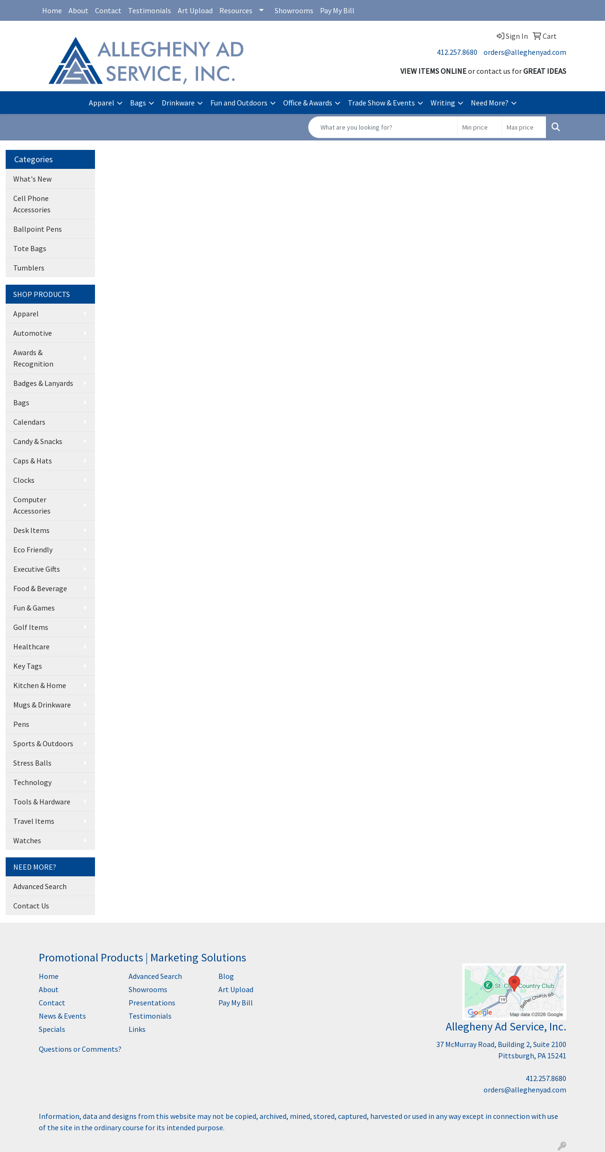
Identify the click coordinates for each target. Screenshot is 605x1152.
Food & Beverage (40, 588)
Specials (52, 1029)
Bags (138, 102)
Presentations (152, 1002)
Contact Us (31, 905)
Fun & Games (34, 607)
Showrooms (294, 10)
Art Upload (195, 10)
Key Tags (27, 666)
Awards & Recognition (33, 358)
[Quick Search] (383, 127)
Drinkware (178, 102)
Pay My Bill (337, 10)
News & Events (62, 1016)
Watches (27, 840)
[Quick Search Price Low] (479, 127)
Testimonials (149, 10)
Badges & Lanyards (43, 383)
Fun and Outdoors (239, 102)
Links (137, 1029)
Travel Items (33, 821)
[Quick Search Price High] (523, 127)
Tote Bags (29, 248)
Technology (32, 782)
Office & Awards (307, 102)
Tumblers (28, 267)
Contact (108, 10)
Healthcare (31, 646)
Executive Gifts (36, 569)
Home (52, 10)
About (78, 10)
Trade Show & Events (381, 102)
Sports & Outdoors (43, 743)
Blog (226, 976)
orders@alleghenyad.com (525, 52)
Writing (443, 102)
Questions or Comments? (80, 1049)
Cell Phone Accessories (32, 203)
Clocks (24, 480)
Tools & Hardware (41, 801)
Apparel (101, 102)
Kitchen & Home (39, 685)
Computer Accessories (32, 505)
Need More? (490, 102)
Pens (21, 724)
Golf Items (30, 627)
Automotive (32, 333)
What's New (32, 178)
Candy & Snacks (37, 441)
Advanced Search (40, 886)
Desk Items (31, 530)
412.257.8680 (457, 52)
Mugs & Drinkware (42, 704)
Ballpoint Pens (37, 229)
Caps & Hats (32, 460)
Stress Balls (32, 763)
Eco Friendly (32, 549)
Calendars (29, 422)
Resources (235, 10)
